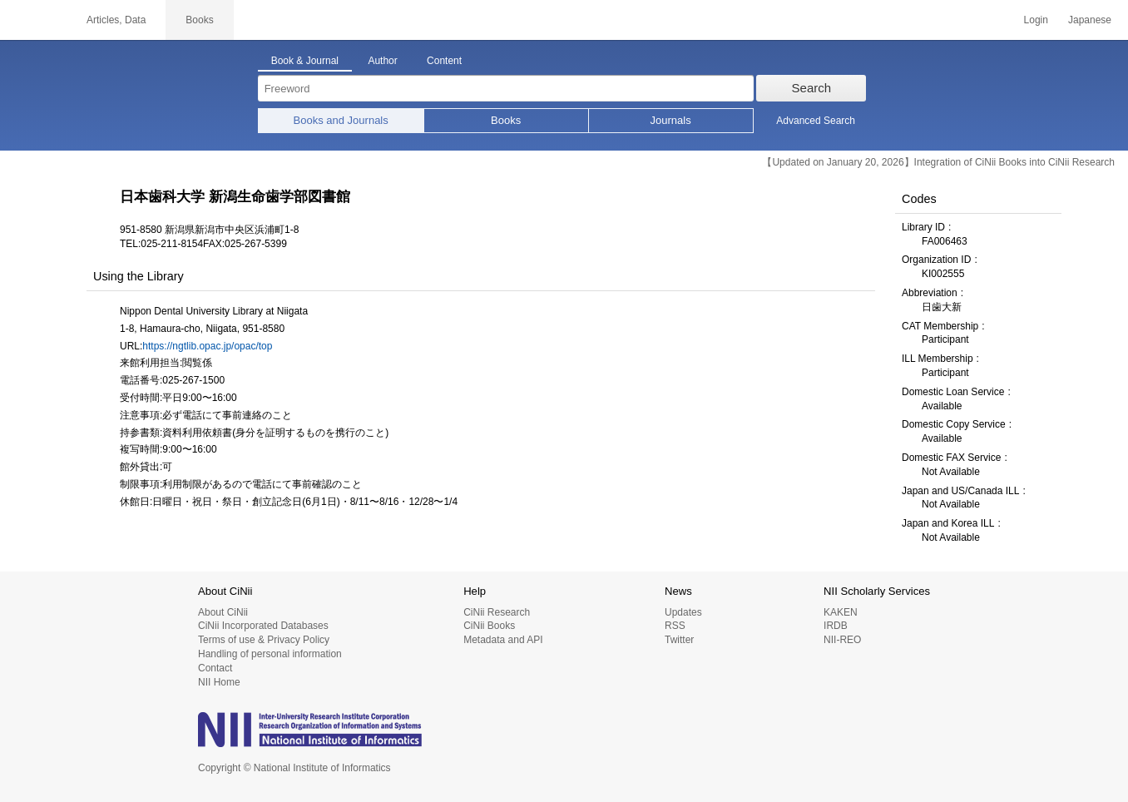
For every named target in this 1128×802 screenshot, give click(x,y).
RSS (675, 625)
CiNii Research (496, 612)
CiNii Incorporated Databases (263, 625)
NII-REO (842, 640)
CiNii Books (489, 625)
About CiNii (223, 612)
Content (444, 61)
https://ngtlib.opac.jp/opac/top (207, 346)
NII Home (219, 682)
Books (506, 120)
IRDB (836, 625)
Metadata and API (502, 640)
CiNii (33, 20)
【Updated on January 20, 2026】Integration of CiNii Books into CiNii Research (938, 162)
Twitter (679, 640)
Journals (671, 120)
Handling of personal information (270, 654)
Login (1036, 20)
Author (382, 61)
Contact (215, 668)
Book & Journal (305, 61)
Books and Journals (341, 120)
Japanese (1089, 20)
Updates (683, 612)
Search (812, 88)
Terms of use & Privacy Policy (263, 640)
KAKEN (841, 612)
